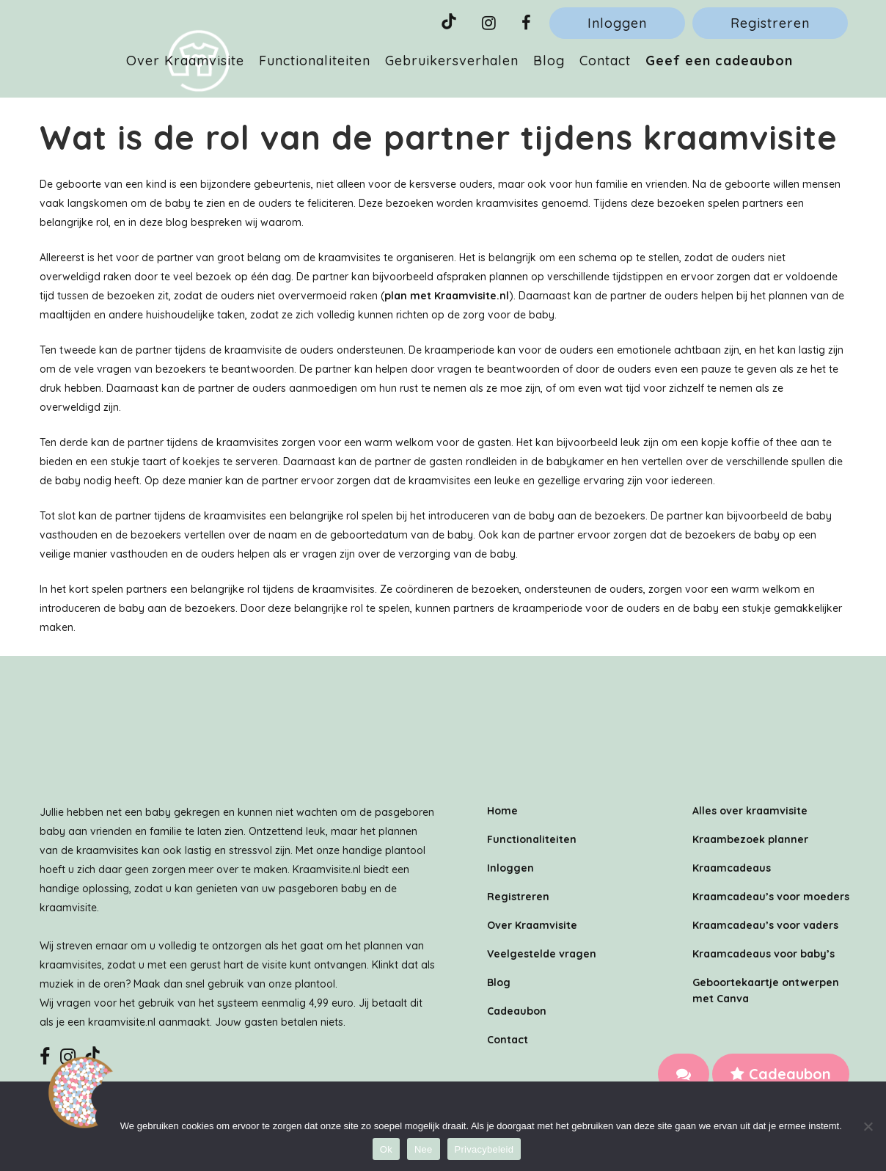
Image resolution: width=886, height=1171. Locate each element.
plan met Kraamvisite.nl (446, 295)
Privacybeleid (484, 1149)
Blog (498, 982)
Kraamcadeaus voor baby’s (763, 953)
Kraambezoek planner (750, 839)
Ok (386, 1149)
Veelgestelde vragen (541, 953)
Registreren (770, 23)
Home (502, 810)
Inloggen (617, 23)
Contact (507, 1039)
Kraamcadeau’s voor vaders (765, 925)
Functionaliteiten (531, 839)
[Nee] (867, 1126)
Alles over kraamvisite (750, 810)
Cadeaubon (781, 1074)
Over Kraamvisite (532, 925)
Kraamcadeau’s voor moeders (770, 896)
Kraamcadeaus (731, 868)
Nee (423, 1149)
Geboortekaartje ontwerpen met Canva (765, 990)
